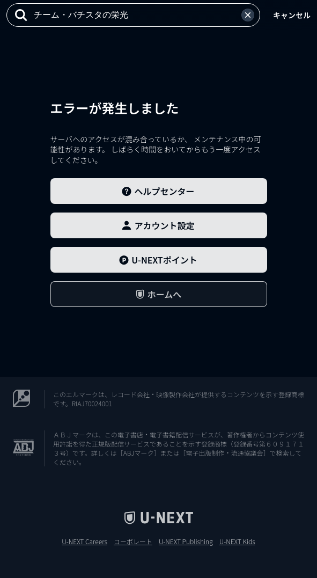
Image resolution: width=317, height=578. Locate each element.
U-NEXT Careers (84, 541)
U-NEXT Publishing (186, 541)
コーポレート (133, 541)
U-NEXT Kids (237, 541)
